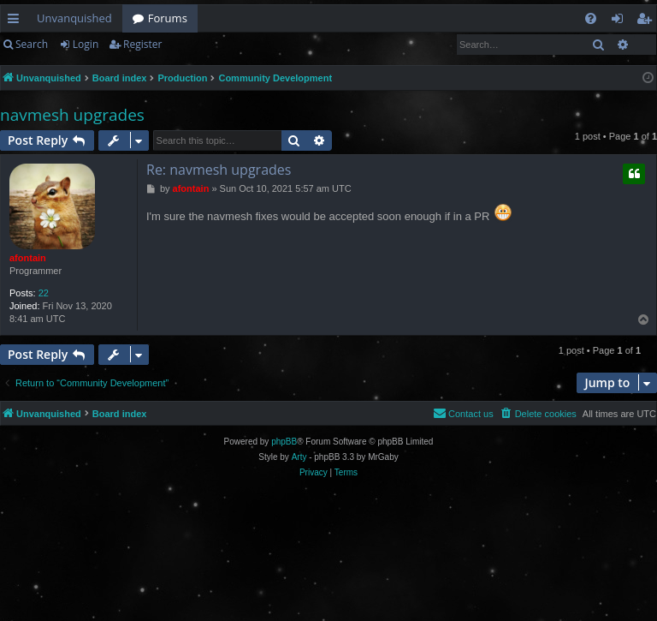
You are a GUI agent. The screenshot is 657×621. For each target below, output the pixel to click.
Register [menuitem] (647, 21)
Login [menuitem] (620, 21)
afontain (27, 258)
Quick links (17, 21)
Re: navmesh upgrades (218, 169)
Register (142, 44)
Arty (299, 457)
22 (43, 293)
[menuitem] (590, 18)
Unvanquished (74, 18)
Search (31, 44)
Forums (167, 18)
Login (85, 44)
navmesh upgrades (72, 115)
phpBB (284, 441)
